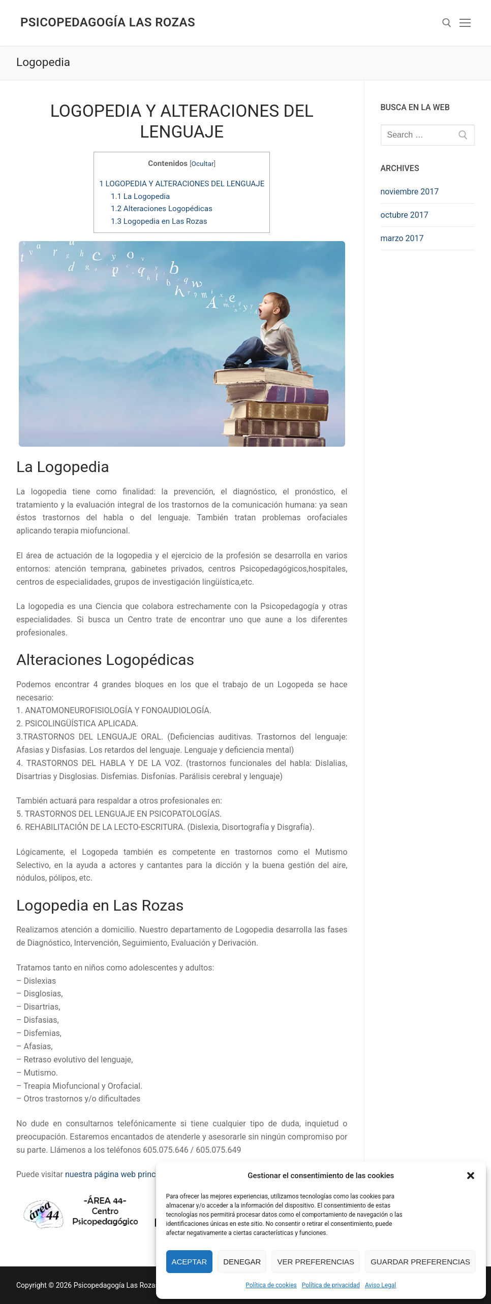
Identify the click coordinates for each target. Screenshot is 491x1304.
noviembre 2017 (410, 191)
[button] (471, 1176)
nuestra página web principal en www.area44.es (151, 1174)
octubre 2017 (404, 215)
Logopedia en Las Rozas (159, 221)
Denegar (242, 1261)
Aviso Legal (380, 1285)
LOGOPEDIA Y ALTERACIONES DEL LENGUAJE (181, 183)
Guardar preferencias (420, 1261)
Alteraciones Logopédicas (161, 208)
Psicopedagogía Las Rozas (107, 22)
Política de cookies (271, 1285)
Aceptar (189, 1261)
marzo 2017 (402, 238)
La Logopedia (140, 196)
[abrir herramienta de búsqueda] (446, 22)
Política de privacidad (331, 1285)
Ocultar (203, 163)
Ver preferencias (315, 1261)
